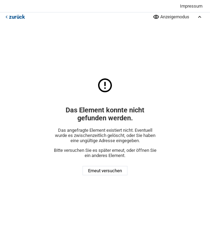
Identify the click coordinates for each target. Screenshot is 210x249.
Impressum (191, 6)
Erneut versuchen (105, 170)
